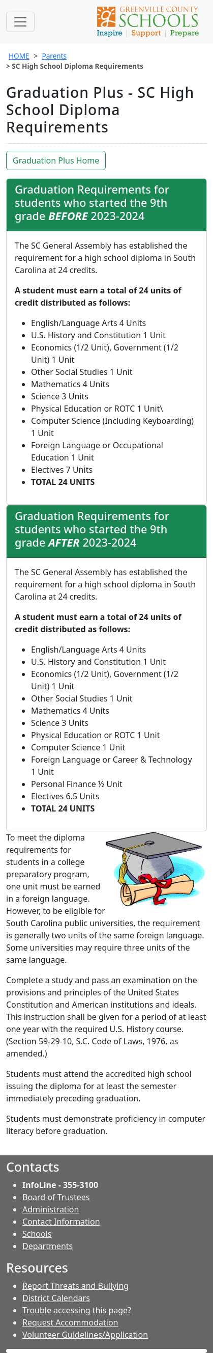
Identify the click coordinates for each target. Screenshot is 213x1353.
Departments (47, 1246)
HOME (19, 56)
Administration (50, 1209)
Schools (37, 1233)
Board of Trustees (55, 1197)
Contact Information (61, 1221)
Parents (54, 56)
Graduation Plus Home (56, 160)
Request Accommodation (70, 1322)
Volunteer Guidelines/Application (85, 1334)
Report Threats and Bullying (75, 1285)
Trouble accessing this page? (76, 1310)
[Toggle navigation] (20, 22)
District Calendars (56, 1298)
